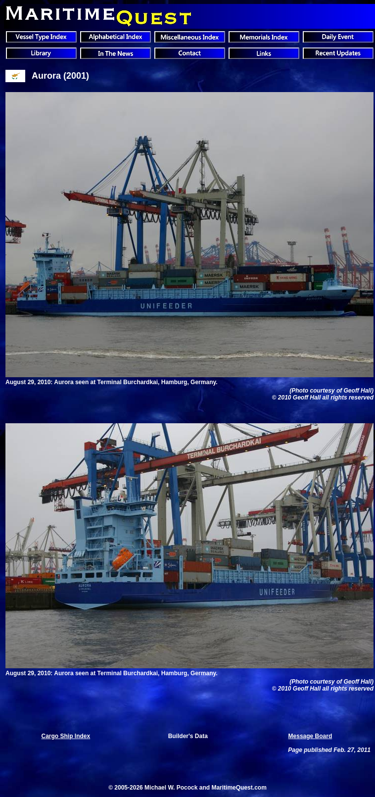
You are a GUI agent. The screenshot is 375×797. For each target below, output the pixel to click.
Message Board (310, 736)
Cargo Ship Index (66, 736)
